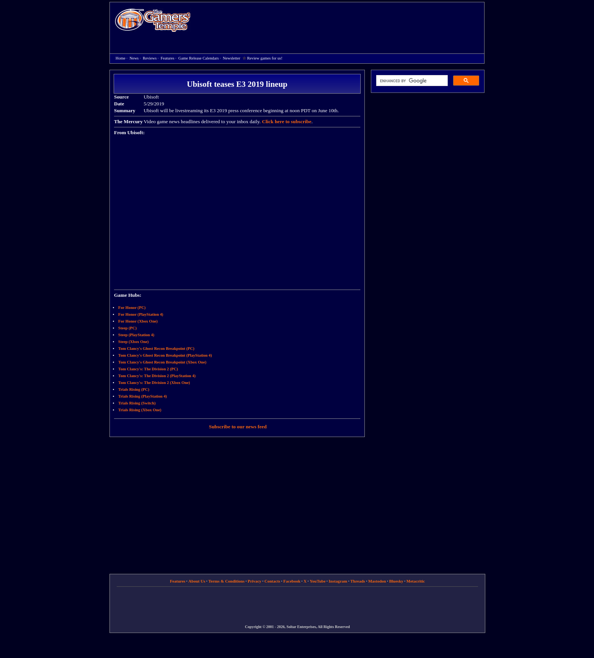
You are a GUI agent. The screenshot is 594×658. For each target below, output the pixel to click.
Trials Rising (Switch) (137, 403)
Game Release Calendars (198, 58)
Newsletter (231, 58)
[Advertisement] (341, 21)
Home (153, 20)
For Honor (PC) (131, 308)
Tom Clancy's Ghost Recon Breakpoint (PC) (156, 348)
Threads (357, 581)
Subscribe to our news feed (238, 426)
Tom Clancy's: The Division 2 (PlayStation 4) (156, 376)
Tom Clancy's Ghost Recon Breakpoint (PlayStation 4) (165, 355)
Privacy (254, 581)
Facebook (291, 581)
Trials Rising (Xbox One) (139, 410)
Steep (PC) (127, 328)
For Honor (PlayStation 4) (140, 314)
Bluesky (396, 581)
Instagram (338, 581)
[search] (411, 80)
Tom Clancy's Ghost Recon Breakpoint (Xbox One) (162, 362)
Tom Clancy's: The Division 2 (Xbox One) (154, 383)
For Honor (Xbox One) (138, 321)
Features (167, 58)
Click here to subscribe (286, 121)
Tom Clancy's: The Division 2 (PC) (148, 369)
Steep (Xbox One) (133, 342)
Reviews (150, 58)
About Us (196, 581)
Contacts (272, 581)
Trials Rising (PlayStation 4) (142, 396)
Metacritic (415, 581)
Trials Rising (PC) (133, 389)
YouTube (318, 581)
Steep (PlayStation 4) (136, 335)
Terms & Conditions (226, 581)
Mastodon (377, 581)
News (134, 58)
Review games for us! (264, 58)
